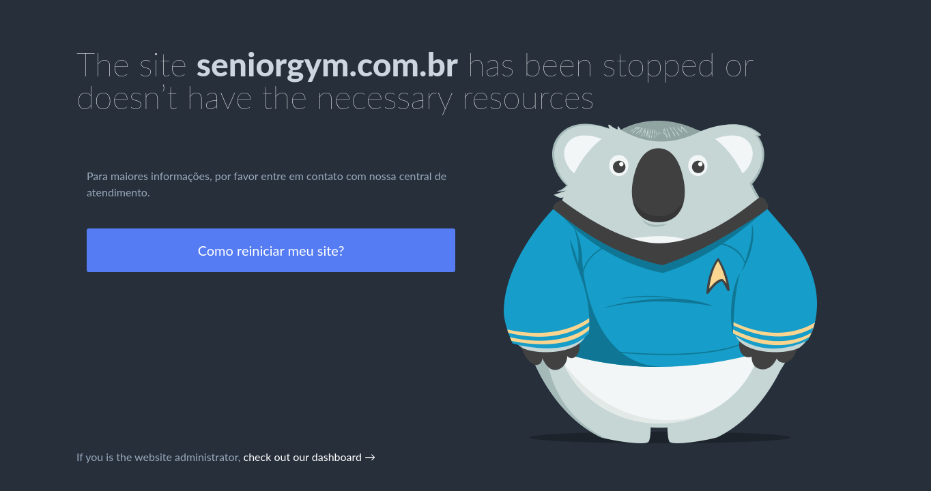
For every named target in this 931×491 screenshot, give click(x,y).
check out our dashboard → (310, 456)
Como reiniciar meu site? (271, 250)
